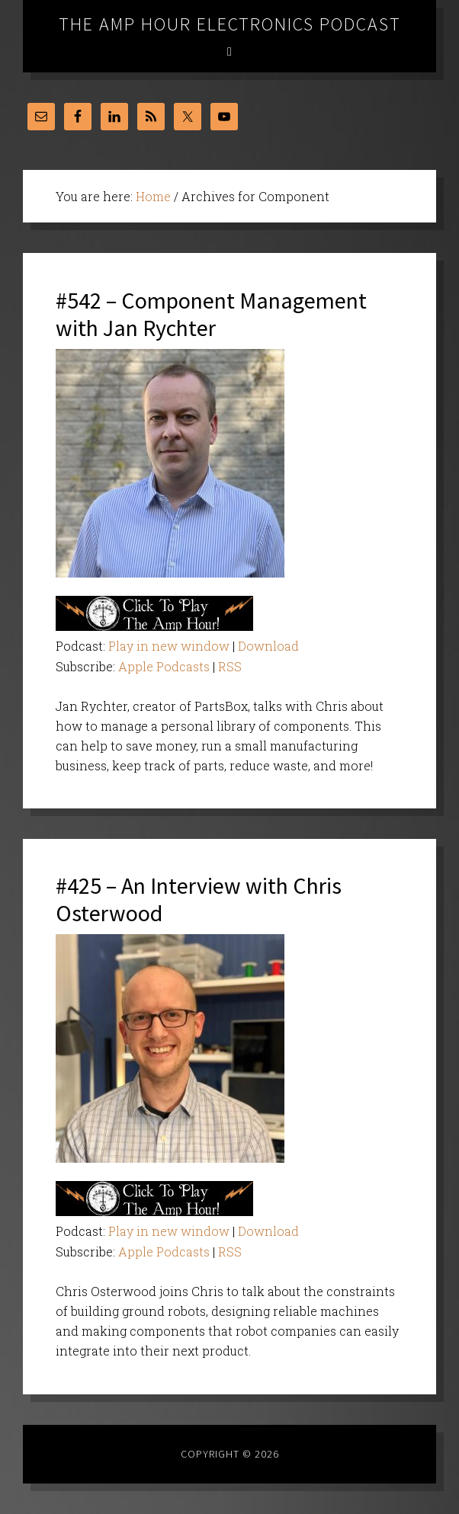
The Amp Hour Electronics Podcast (230, 24)
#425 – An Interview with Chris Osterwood (199, 899)
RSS (230, 666)
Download (268, 646)
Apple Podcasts (164, 666)
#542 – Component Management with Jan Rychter (211, 314)
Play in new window (169, 646)
